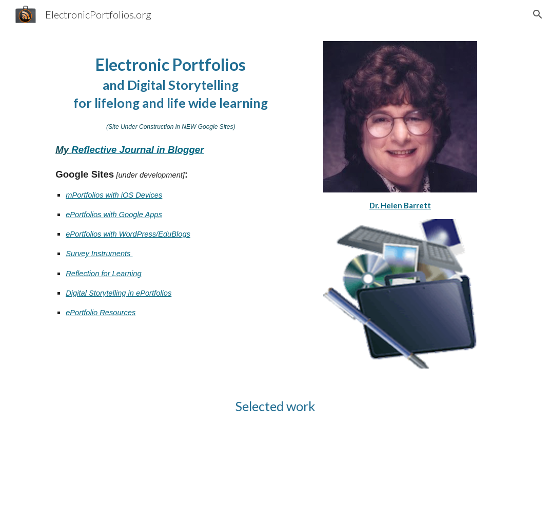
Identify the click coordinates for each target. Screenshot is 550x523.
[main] (170, 194)
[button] (537, 14)
